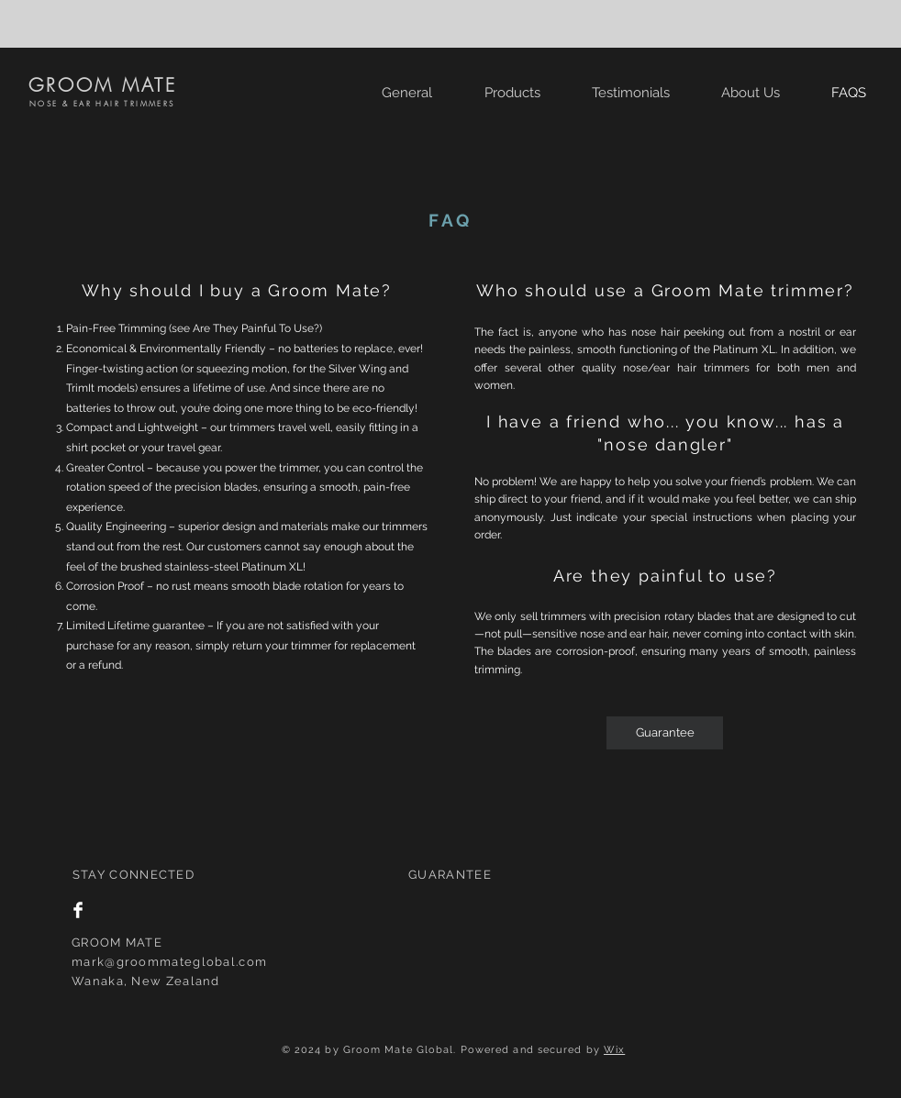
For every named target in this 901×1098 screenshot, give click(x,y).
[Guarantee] (664, 732)
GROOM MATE (102, 84)
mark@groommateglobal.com (169, 962)
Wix (614, 1050)
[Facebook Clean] (78, 910)
